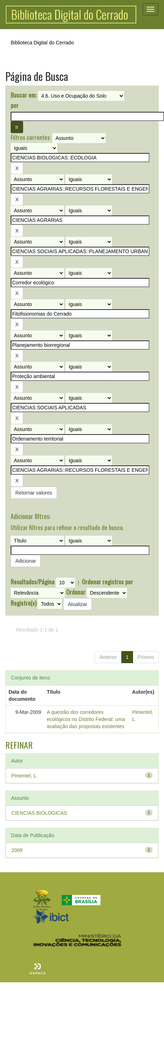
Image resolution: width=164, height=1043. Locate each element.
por (14, 105)
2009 (16, 850)
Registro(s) (23, 603)
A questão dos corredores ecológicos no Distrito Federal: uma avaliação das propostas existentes (86, 719)
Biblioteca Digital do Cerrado (42, 42)
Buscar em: (24, 95)
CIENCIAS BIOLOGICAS (39, 813)
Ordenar (75, 592)
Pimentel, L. (24, 776)
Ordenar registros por (107, 582)
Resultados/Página (32, 582)
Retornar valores (33, 493)
